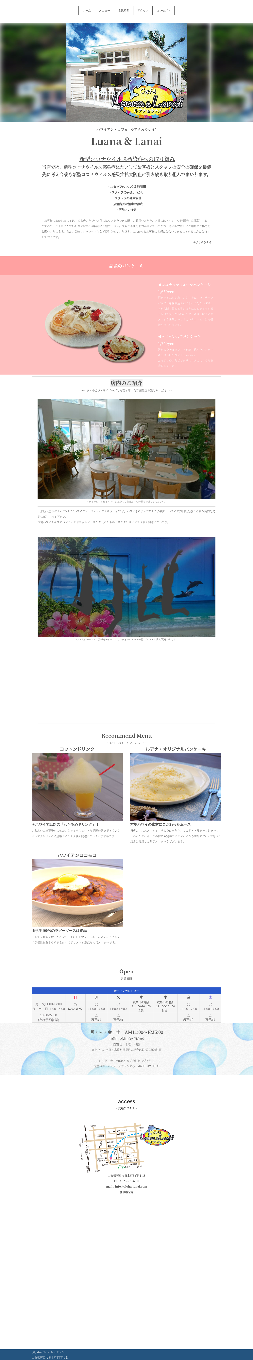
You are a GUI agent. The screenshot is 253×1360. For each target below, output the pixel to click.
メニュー (104, 10)
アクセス (142, 10)
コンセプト (163, 10)
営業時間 (123, 10)
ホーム (87, 10)
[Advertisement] (126, 681)
